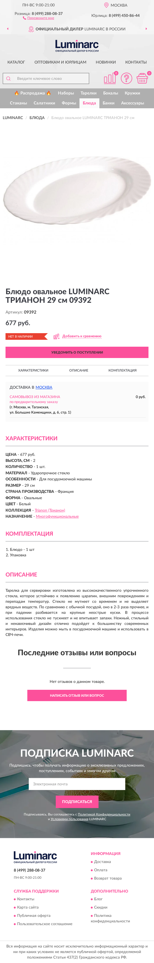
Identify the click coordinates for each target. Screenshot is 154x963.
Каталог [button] (16, 62)
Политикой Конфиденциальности (104, 814)
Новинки (106, 62)
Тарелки (89, 93)
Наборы (66, 93)
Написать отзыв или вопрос (77, 695)
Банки (109, 103)
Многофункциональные (57, 517)
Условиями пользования (69, 819)
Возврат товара (108, 878)
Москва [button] (44, 388)
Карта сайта (28, 907)
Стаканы (18, 103)
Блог (98, 899)
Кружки (132, 93)
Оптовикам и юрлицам (60, 62)
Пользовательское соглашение (44, 924)
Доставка (102, 862)
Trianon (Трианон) (50, 510)
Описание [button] (78, 370)
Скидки (100, 907)
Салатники (44, 103)
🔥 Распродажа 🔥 (32, 93)
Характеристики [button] (33, 370)
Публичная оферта (34, 916)
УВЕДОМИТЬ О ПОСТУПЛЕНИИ (77, 352)
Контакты (136, 62)
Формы (69, 103)
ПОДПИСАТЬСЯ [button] (77, 802)
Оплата (100, 870)
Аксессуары (132, 103)
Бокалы (110, 93)
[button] (38, 17)
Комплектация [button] (122, 370)
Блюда (89, 103)
